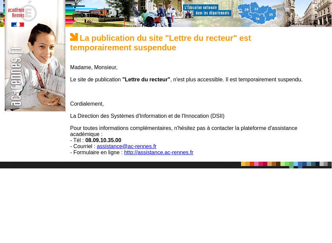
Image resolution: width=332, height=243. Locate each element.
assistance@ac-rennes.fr (126, 146)
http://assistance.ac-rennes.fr (158, 152)
